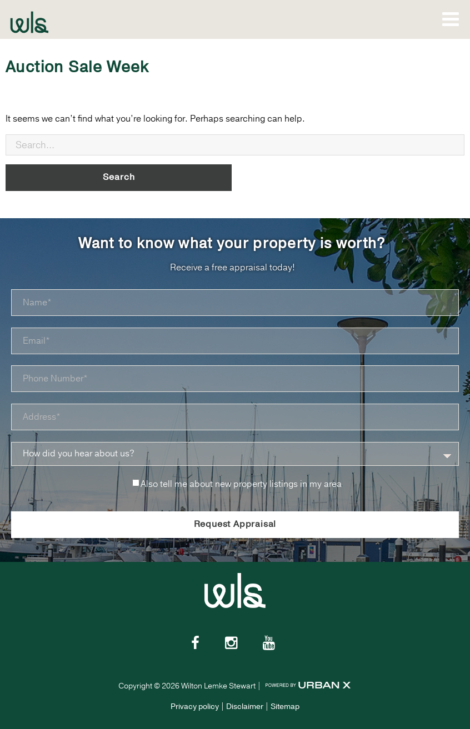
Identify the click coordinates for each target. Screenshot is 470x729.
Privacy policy (195, 706)
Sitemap (285, 706)
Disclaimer (244, 706)
